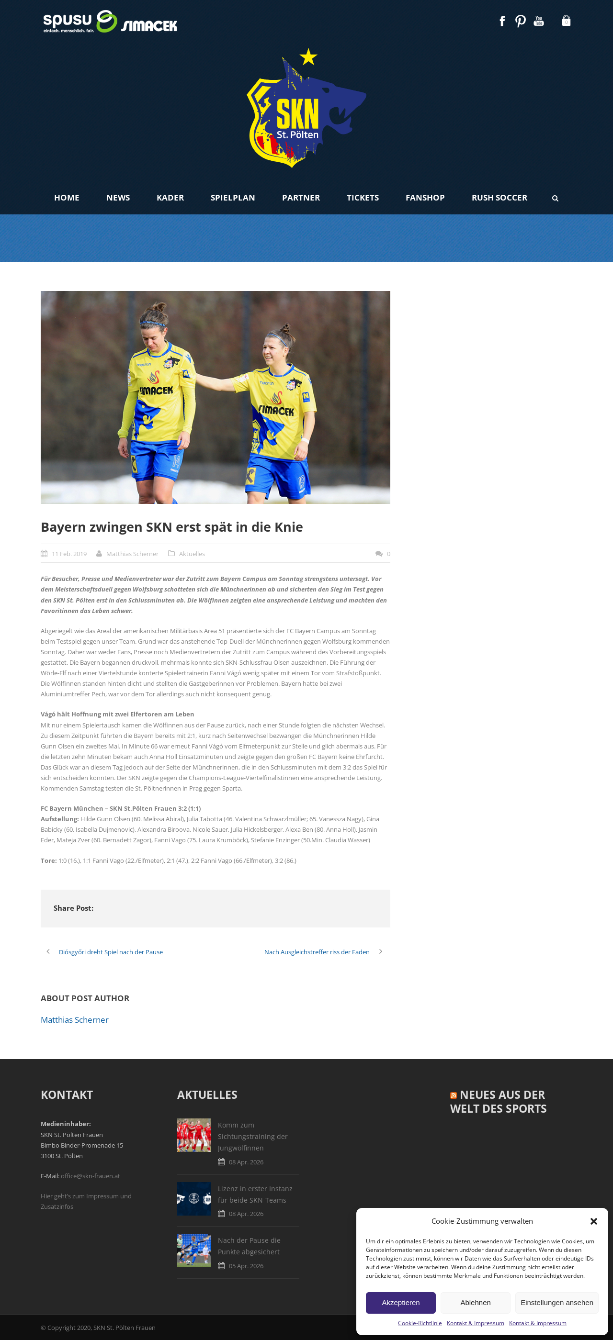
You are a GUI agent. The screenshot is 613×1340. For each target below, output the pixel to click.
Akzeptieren (401, 1302)
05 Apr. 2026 (246, 1266)
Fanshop (425, 197)
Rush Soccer (499, 197)
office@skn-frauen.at (90, 1176)
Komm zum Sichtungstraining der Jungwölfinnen (253, 1136)
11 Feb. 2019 (69, 553)
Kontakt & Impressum (475, 1323)
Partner (301, 197)
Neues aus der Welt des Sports (498, 1102)
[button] (594, 1221)
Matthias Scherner (132, 553)
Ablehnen (475, 1302)
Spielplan (233, 197)
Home (66, 197)
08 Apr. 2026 (246, 1162)
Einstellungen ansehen (557, 1302)
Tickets (363, 197)
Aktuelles (192, 553)
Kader (170, 197)
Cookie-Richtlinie (420, 1323)
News (118, 197)
